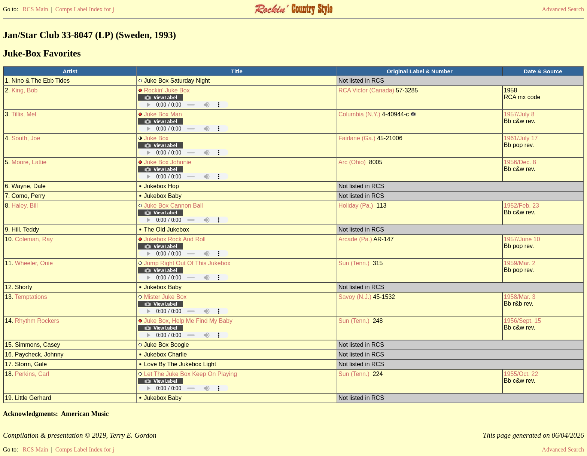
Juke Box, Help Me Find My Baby (188, 321)
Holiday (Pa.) (355, 205)
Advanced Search (563, 9)
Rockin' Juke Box (166, 90)
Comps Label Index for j (84, 9)
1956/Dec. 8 (520, 162)
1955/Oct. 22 (521, 374)
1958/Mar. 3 (520, 297)
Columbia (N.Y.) (359, 114)
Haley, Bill (25, 205)
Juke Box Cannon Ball (173, 205)
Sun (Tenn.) (353, 263)
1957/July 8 (519, 114)
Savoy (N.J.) (354, 297)
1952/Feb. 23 (521, 205)
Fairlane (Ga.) (356, 138)
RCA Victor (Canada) (366, 90)
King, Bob (24, 90)
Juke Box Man (163, 114)
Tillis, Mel (24, 114)
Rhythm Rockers (37, 321)
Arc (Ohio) (352, 162)
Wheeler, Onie (34, 263)
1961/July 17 (521, 138)
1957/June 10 (522, 239)
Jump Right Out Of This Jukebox (187, 263)
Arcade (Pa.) (355, 239)
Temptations (31, 297)
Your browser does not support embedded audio (183, 104)
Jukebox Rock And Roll (175, 239)
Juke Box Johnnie (167, 162)
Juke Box (156, 138)
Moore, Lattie (29, 162)
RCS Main (35, 9)
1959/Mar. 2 (520, 263)
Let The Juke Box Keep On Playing (190, 374)
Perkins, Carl (32, 374)
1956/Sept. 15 (522, 321)
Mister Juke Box (165, 297)
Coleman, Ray (34, 239)
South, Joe (26, 138)
